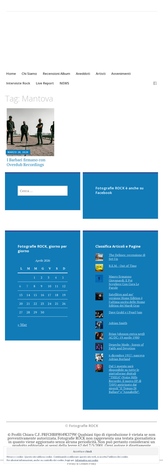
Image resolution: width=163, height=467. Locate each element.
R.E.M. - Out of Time (123, 266)
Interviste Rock (18, 83)
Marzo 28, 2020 (18, 152)
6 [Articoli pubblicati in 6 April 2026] (20, 286)
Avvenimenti (121, 73)
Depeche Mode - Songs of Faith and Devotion (126, 346)
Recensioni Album (56, 73)
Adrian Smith (118, 323)
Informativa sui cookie (86, 460)
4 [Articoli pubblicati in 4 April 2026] (56, 277)
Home (11, 73)
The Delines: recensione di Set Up (127, 257)
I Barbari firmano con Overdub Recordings (26, 162)
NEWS (64, 83)
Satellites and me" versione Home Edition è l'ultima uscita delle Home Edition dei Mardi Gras (127, 300)
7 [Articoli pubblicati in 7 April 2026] (27, 286)
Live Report (45, 83)
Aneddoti (83, 73)
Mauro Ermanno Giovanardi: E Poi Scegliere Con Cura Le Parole (124, 282)
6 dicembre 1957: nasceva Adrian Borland (126, 357)
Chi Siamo (29, 73)
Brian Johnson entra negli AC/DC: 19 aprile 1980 (127, 336)
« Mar (22, 324)
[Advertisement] (81, 45)
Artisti (101, 73)
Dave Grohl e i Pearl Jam (125, 312)
